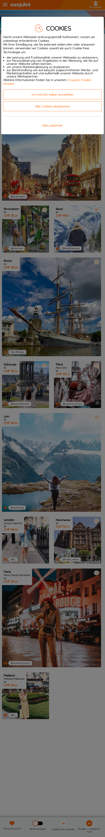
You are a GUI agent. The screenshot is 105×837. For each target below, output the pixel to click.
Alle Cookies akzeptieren (52, 106)
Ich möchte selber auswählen (53, 94)
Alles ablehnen (52, 125)
